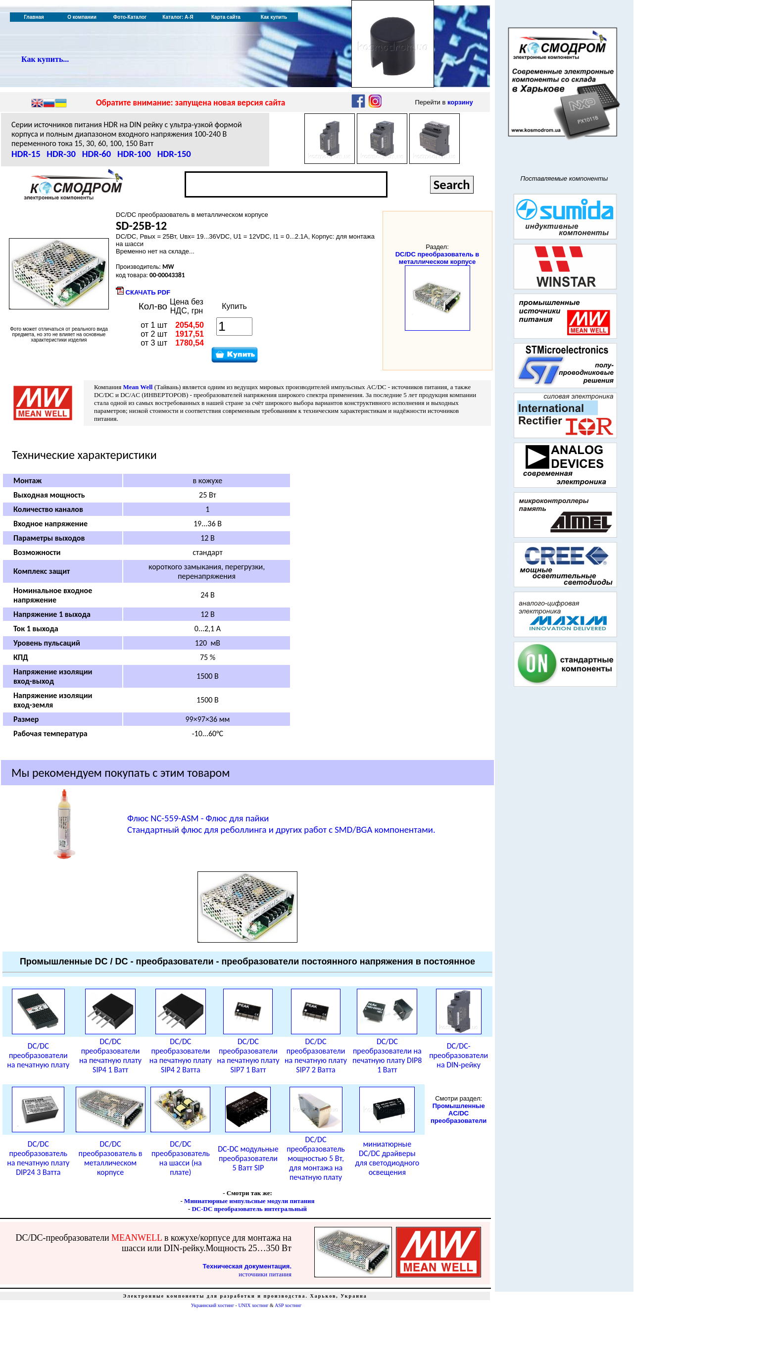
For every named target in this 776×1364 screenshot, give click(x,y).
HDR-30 (61, 153)
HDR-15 (26, 153)
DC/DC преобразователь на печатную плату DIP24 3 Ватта (38, 1158)
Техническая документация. (247, 1266)
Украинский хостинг (212, 1305)
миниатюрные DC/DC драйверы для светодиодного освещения (387, 1158)
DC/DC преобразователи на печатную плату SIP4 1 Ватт (110, 1055)
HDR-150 (174, 153)
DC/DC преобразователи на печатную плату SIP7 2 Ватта (316, 1055)
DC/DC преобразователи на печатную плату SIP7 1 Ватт (248, 1055)
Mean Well (137, 387)
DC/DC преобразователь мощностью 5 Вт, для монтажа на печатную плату (316, 1158)
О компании (82, 17)
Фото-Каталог (129, 17)
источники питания (265, 1274)
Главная (34, 17)
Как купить (274, 17)
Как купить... (45, 59)
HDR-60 (96, 153)
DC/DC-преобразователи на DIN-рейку (458, 1055)
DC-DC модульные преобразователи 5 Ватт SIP (248, 1158)
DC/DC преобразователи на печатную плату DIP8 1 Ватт (387, 1055)
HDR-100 (134, 153)
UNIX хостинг (253, 1305)
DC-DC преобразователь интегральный (249, 1208)
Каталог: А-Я (178, 17)
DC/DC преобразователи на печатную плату (38, 1055)
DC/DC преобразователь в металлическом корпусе (437, 258)
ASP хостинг (288, 1305)
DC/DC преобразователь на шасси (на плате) (180, 1158)
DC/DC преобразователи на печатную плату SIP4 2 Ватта (180, 1055)
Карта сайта (226, 17)
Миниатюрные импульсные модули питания (249, 1201)
